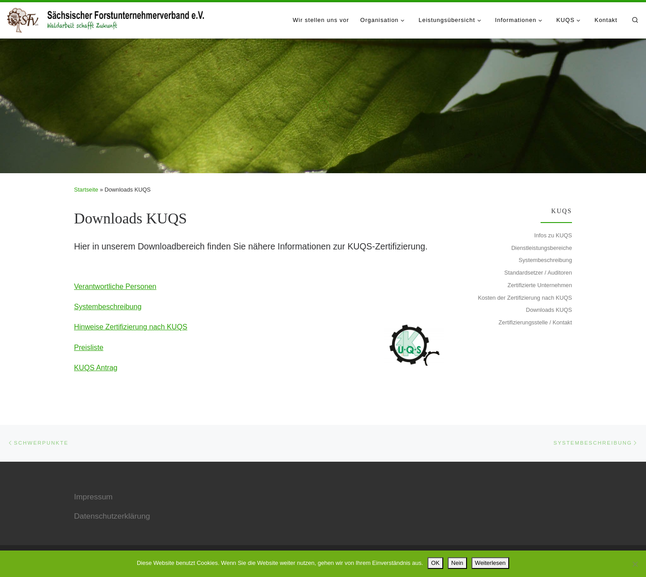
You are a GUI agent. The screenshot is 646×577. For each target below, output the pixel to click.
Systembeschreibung (107, 306)
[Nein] (634, 564)
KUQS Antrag (96, 367)
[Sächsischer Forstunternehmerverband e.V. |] (106, 18)
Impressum (93, 496)
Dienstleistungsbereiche (541, 248)
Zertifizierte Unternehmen (539, 285)
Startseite (86, 189)
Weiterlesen (490, 563)
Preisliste (88, 347)
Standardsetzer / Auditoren (538, 272)
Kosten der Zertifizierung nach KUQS (525, 297)
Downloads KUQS (549, 309)
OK (435, 563)
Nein (457, 563)
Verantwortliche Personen (115, 286)
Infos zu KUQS (553, 235)
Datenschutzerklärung (112, 515)
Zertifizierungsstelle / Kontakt (535, 322)
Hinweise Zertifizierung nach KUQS (130, 327)
